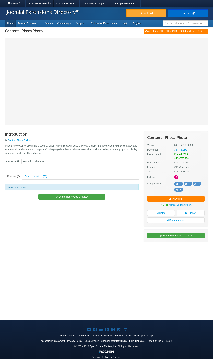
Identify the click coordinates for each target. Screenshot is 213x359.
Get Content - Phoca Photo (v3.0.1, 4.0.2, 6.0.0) (176, 31)
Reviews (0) (13, 176)
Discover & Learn (66, 3)
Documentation (176, 220)
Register (137, 23)
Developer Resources (125, 3)
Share (39, 161)
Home (10, 23)
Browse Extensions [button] (29, 23)
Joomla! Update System (180, 205)
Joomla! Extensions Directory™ (43, 11)
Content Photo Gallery (19, 140)
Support (190, 213)
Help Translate (137, 341)
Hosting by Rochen (106, 357)
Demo (161, 213)
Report (26, 161)
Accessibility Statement (53, 341)
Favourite (12, 161)
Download (146, 13)
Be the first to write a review (72, 196)
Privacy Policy (74, 341)
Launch (188, 13)
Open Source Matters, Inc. (103, 346)
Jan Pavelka (180, 149)
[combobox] (185, 23)
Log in (125, 23)
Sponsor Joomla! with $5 (114, 341)
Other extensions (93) (36, 176)
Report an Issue (155, 341)
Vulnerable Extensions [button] (104, 23)
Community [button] (64, 23)
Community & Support (95, 3)
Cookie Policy (91, 341)
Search (49, 23)
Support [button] (81, 23)
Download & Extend (39, 3)
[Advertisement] (176, 266)
